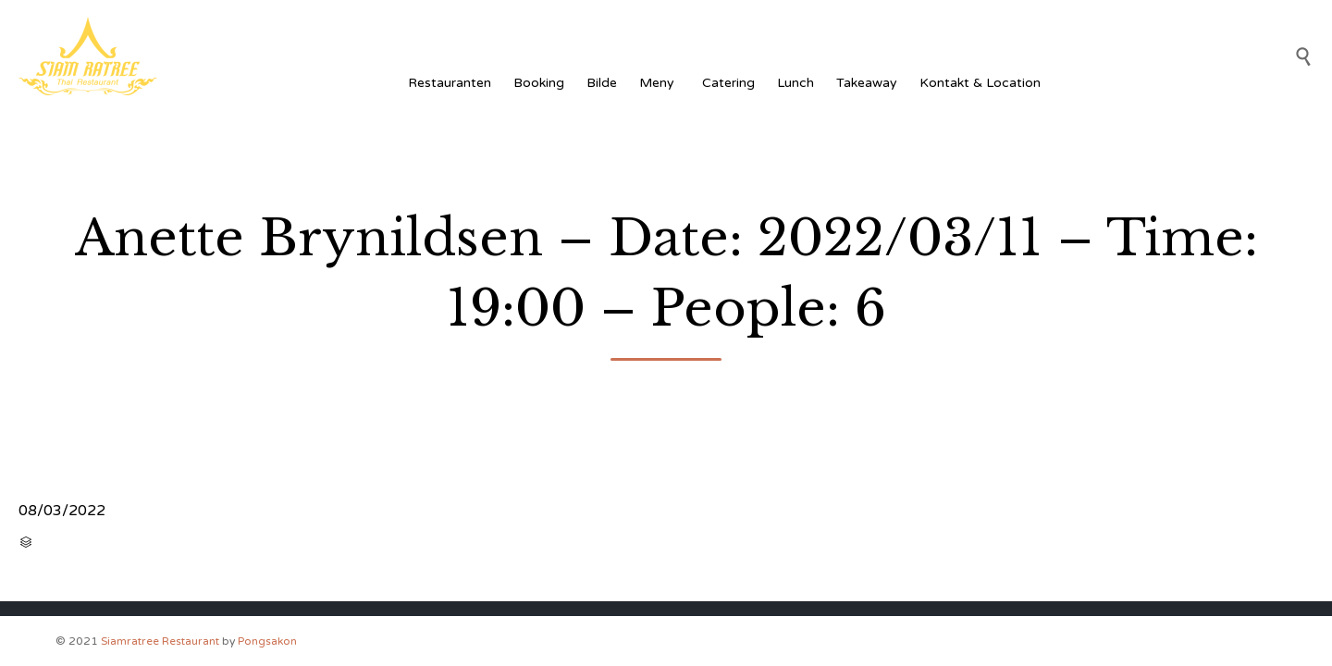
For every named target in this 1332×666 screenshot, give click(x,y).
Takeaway (866, 83)
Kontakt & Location (980, 83)
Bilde (601, 83)
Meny (659, 83)
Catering (728, 83)
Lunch (795, 83)
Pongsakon (267, 641)
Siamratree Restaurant (160, 641)
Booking (538, 83)
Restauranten (449, 83)
